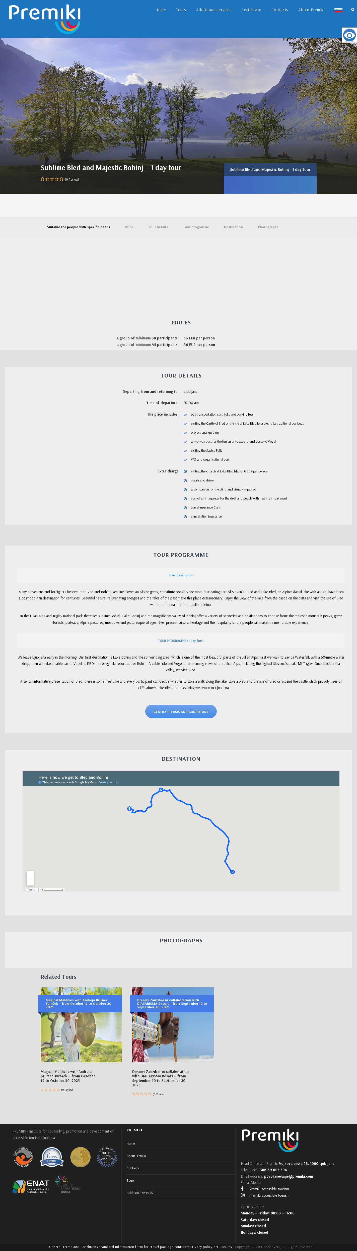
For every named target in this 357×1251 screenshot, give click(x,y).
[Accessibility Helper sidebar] (349, 35)
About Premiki (311, 9)
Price (129, 227)
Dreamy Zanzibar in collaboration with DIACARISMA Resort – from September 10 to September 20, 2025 (160, 1078)
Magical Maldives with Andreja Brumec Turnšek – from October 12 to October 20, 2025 (68, 1076)
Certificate (251, 9)
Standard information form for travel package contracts (144, 1246)
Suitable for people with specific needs (78, 227)
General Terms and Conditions (73, 1246)
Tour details (158, 227)
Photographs (268, 227)
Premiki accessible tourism (265, 1189)
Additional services (214, 9)
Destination (233, 227)
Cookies (226, 1246)
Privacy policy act (204, 1246)
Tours (181, 9)
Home (160, 9)
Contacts (279, 9)
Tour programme (196, 227)
